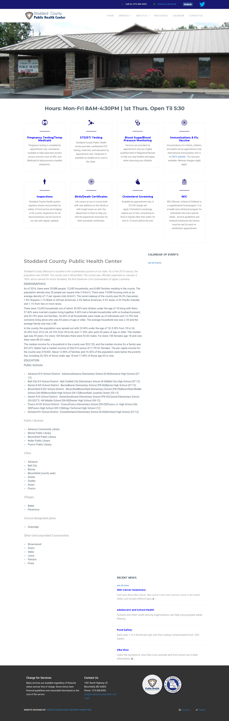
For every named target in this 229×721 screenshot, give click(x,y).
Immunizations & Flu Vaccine (184, 139)
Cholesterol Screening (137, 196)
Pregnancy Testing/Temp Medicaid (44, 139)
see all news (123, 585)
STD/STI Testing (91, 137)
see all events (154, 263)
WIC (184, 196)
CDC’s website (178, 156)
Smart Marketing (81, 710)
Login (87, 698)
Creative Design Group (58, 710)
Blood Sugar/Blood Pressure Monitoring (138, 139)
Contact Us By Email (166, 4)
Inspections (45, 196)
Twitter (201, 710)
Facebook (185, 710)
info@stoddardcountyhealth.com (100, 694)
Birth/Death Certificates (91, 196)
